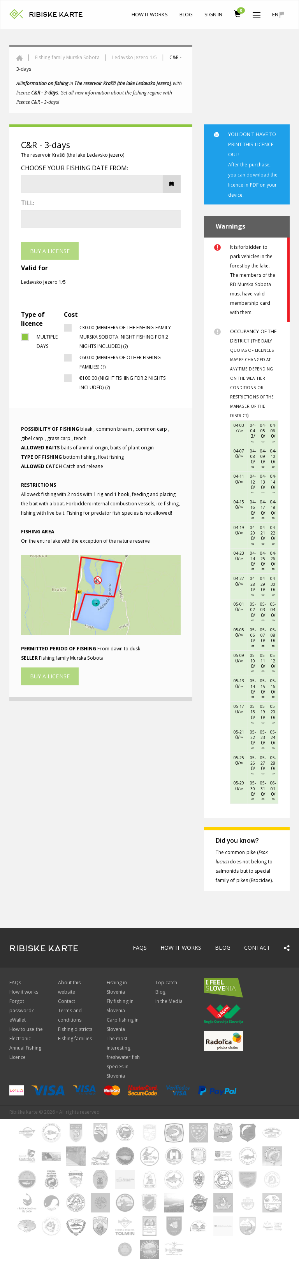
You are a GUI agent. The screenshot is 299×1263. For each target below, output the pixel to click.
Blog (186, 14)
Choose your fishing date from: (74, 168)
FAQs (140, 947)
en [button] (278, 14)
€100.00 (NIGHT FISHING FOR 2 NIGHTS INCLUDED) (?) (122, 383)
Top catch (166, 982)
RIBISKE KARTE (56, 14)
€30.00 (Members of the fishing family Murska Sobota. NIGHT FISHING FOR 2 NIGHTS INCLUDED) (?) (125, 336)
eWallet (17, 1020)
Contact (257, 947)
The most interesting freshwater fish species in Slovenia (123, 1057)
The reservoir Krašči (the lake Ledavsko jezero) (72, 155)
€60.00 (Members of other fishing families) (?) (120, 362)
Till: (27, 203)
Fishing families (75, 1038)
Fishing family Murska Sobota (67, 57)
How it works (150, 14)
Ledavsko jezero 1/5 (134, 57)
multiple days (44, 341)
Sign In (213, 14)
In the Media (169, 1001)
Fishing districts (75, 1029)
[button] (256, 13)
